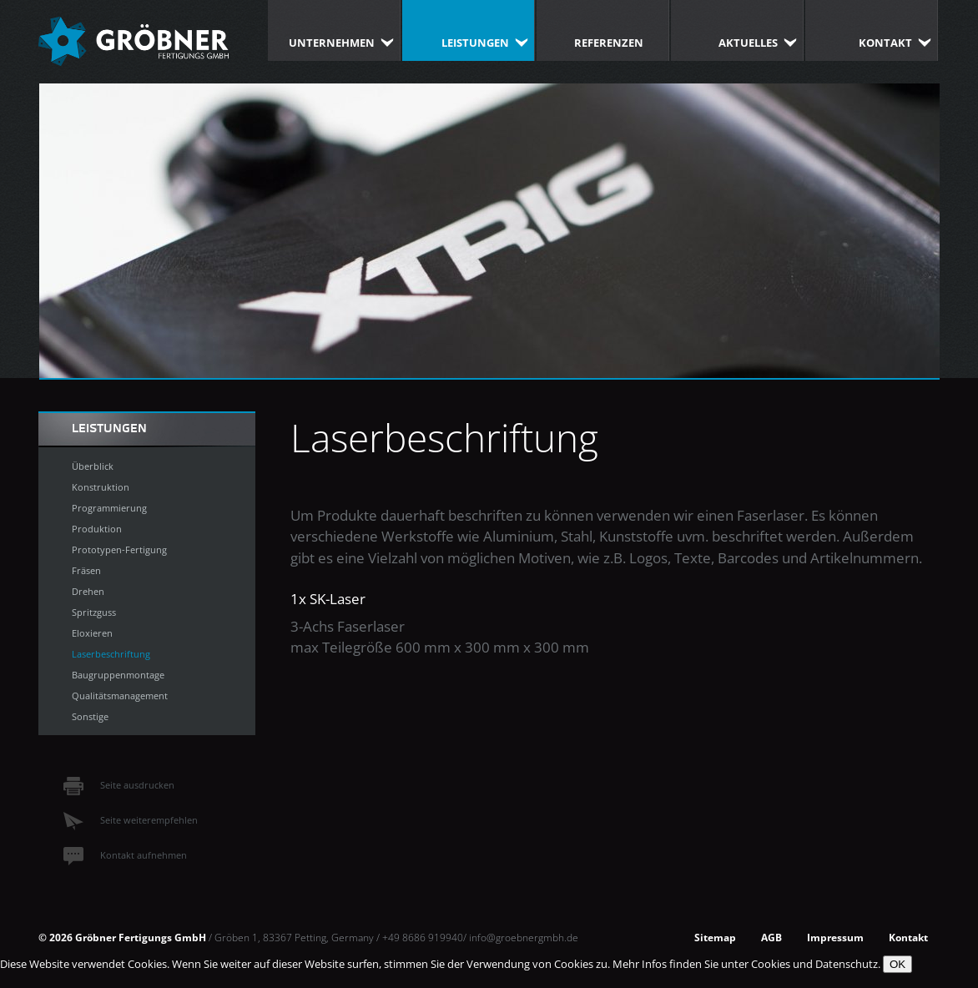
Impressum (835, 937)
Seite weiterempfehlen (130, 820)
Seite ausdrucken (118, 785)
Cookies (770, 963)
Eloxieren (92, 633)
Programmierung (109, 508)
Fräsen (86, 570)
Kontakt (885, 42)
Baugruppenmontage (118, 674)
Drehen (88, 591)
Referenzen (608, 42)
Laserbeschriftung (111, 654)
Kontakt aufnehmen (125, 855)
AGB (771, 937)
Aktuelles (748, 42)
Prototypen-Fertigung (119, 549)
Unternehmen (332, 42)
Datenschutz (846, 963)
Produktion (97, 528)
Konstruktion (100, 487)
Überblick (92, 466)
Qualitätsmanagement (120, 695)
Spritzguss (94, 612)
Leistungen (475, 42)
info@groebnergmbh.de (523, 937)
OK (897, 964)
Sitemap (715, 937)
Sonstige (90, 716)
